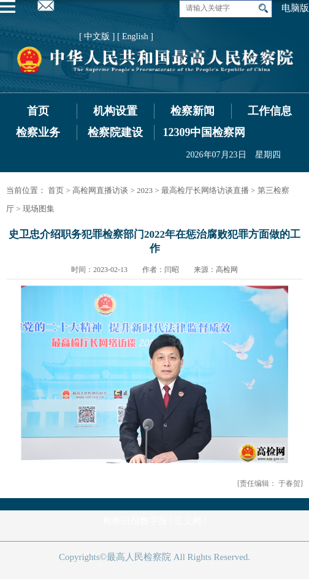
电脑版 (295, 8)
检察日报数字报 (135, 521)
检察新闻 (192, 111)
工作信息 (270, 111)
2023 (145, 190)
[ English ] (135, 36)
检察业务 (38, 132)
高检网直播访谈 (100, 190)
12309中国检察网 (203, 132)
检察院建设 (115, 132)
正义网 (188, 521)
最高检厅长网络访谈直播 (205, 190)
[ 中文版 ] (97, 36)
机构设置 (115, 111)
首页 (38, 111)
